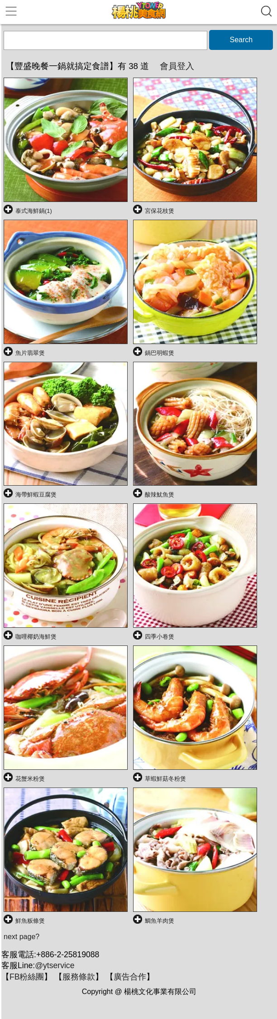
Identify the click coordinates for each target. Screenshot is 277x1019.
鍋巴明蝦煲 (159, 353)
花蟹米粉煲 (30, 778)
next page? (21, 936)
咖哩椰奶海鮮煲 (36, 636)
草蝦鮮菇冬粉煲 (165, 778)
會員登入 (177, 66)
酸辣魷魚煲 (159, 494)
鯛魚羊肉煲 (159, 920)
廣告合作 (130, 976)
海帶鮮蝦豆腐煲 (36, 494)
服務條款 (78, 976)
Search (241, 40)
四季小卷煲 (159, 636)
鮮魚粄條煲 (30, 920)
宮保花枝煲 (159, 210)
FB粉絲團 (27, 976)
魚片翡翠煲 (30, 353)
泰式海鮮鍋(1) (33, 210)
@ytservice (54, 965)
